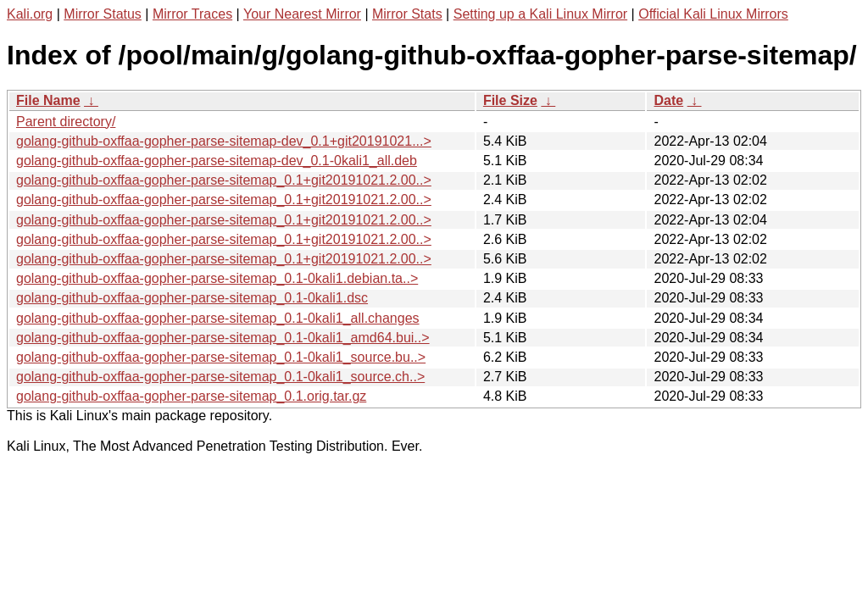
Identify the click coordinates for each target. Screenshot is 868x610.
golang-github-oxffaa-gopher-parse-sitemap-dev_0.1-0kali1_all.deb (216, 160)
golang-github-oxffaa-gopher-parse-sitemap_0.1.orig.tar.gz (191, 396)
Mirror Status (103, 14)
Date (668, 100)
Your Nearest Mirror (302, 14)
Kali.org (30, 14)
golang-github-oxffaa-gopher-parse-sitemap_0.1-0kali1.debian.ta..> (217, 278)
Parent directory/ (65, 121)
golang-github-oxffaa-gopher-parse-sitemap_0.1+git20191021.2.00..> (223, 180)
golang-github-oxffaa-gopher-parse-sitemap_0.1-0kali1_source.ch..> (220, 376)
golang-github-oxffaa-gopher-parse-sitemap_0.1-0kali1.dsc (192, 298)
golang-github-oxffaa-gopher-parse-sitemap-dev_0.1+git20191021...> (223, 141)
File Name (48, 100)
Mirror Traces (192, 14)
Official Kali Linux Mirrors (713, 14)
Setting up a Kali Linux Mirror (540, 14)
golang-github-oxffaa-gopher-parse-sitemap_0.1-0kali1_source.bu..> (221, 357)
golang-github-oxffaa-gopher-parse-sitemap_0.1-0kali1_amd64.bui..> (223, 337)
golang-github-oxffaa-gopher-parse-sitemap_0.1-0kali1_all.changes (218, 318)
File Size (510, 100)
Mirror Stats (407, 14)
